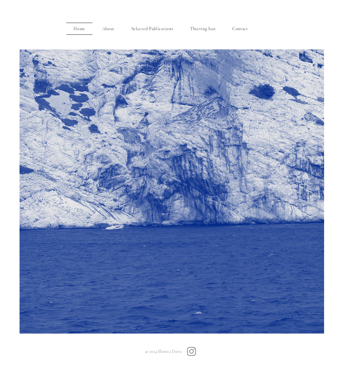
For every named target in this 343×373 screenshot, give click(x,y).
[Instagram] (191, 351)
